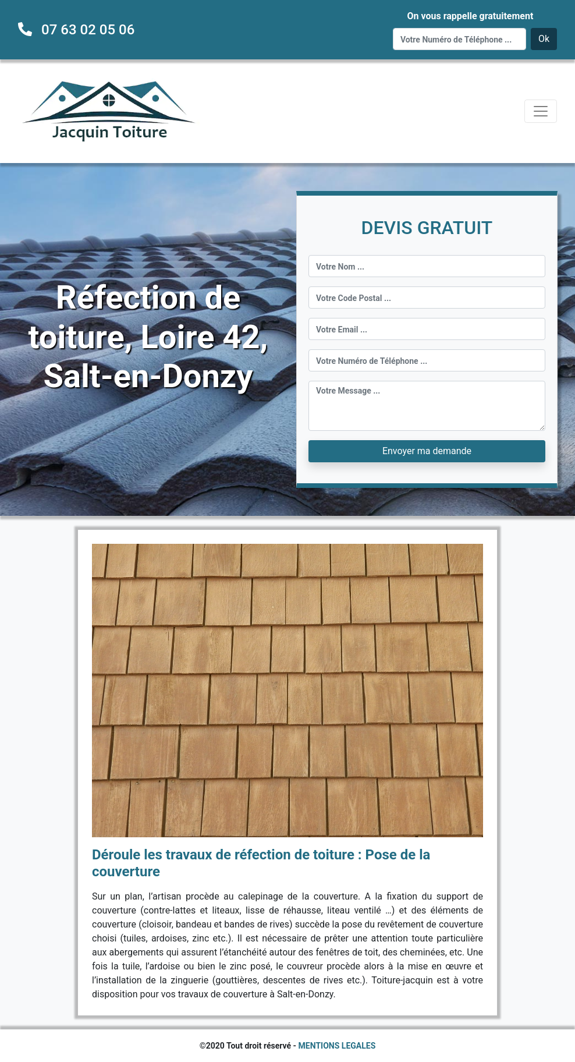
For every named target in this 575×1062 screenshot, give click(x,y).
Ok (543, 38)
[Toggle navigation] (540, 111)
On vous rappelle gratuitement (470, 16)
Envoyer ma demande (426, 450)
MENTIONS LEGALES (337, 1045)
